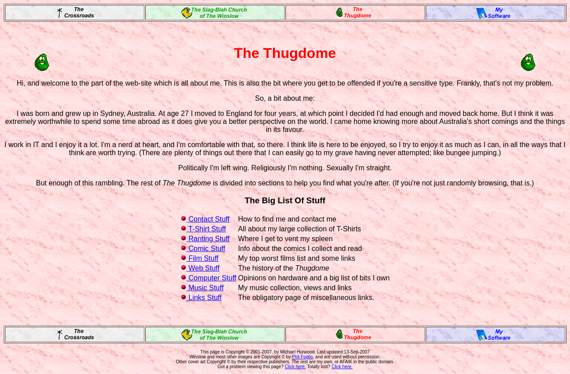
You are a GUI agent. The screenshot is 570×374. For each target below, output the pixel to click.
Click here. (295, 366)
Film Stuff (199, 258)
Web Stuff (200, 268)
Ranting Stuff (205, 238)
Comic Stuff (202, 248)
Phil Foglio (302, 356)
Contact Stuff (205, 219)
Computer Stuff (208, 278)
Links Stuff (201, 297)
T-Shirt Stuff (203, 229)
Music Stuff (202, 288)
